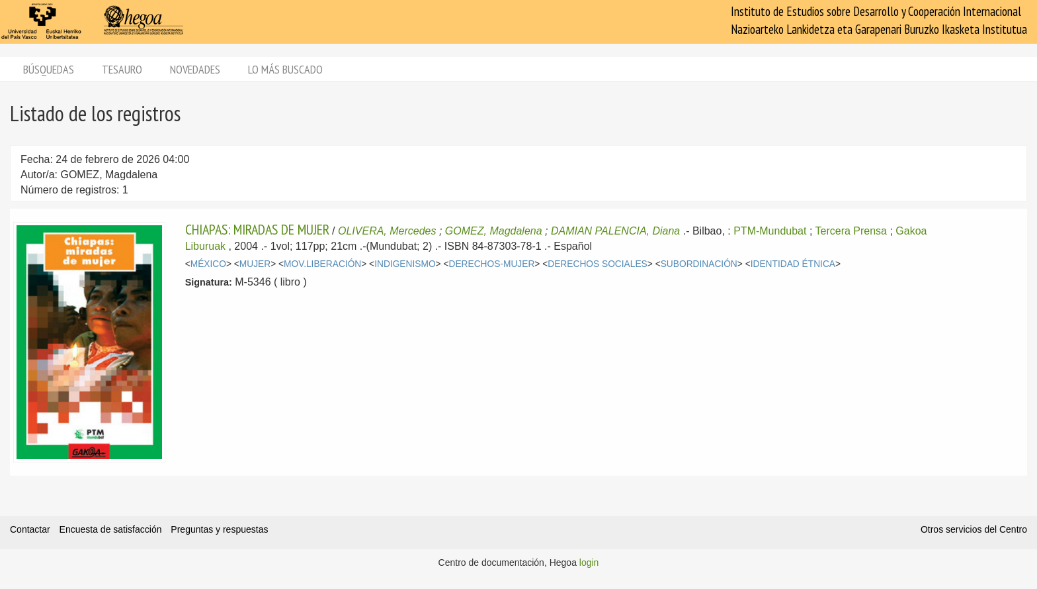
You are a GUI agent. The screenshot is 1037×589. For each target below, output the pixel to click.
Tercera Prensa (851, 231)
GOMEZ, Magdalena (493, 231)
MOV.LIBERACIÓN (322, 264)
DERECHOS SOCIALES (597, 264)
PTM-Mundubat (769, 231)
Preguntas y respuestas (219, 529)
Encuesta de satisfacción (111, 529)
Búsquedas (48, 69)
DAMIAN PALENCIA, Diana (615, 231)
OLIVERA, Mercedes (387, 231)
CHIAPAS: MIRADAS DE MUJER (257, 229)
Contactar (30, 529)
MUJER (254, 264)
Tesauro (122, 69)
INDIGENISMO (404, 264)
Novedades (195, 69)
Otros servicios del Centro (974, 529)
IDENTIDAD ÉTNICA (793, 264)
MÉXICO (208, 264)
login (589, 562)
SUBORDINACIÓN (699, 264)
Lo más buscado (285, 69)
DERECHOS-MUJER (491, 264)
